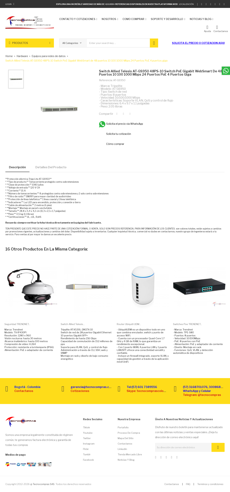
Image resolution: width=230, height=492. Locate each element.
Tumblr (87, 454)
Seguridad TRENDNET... (17, 324)
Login (8, 4)
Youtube (88, 432)
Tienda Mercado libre (130, 454)
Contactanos (125, 443)
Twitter (87, 438)
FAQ (188, 484)
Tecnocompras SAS (43, 484)
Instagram (89, 443)
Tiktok (86, 427)
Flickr (86, 449)
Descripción (17, 167)
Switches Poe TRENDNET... (187, 324)
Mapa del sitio (126, 438)
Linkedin (122, 449)
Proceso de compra (129, 432)
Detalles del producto (50, 167)
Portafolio (123, 427)
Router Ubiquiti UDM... (129, 324)
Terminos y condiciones (210, 484)
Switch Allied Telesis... (73, 324)
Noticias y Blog (126, 459)
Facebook (88, 459)
